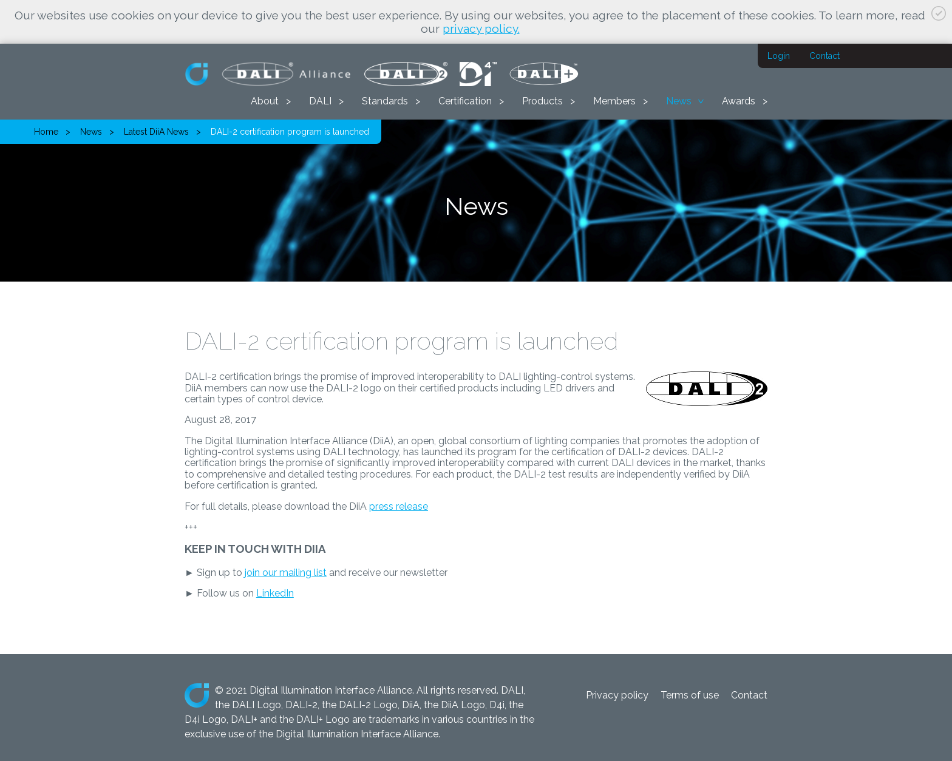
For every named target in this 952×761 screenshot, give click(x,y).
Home (46, 132)
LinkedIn (275, 593)
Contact (824, 56)
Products (542, 101)
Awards (738, 101)
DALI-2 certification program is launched (290, 132)
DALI (320, 101)
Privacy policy (617, 695)
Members (614, 101)
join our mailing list (286, 572)
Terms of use (690, 695)
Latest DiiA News (156, 132)
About (265, 101)
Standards (385, 101)
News (679, 101)
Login (778, 56)
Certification (465, 101)
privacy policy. (481, 28)
